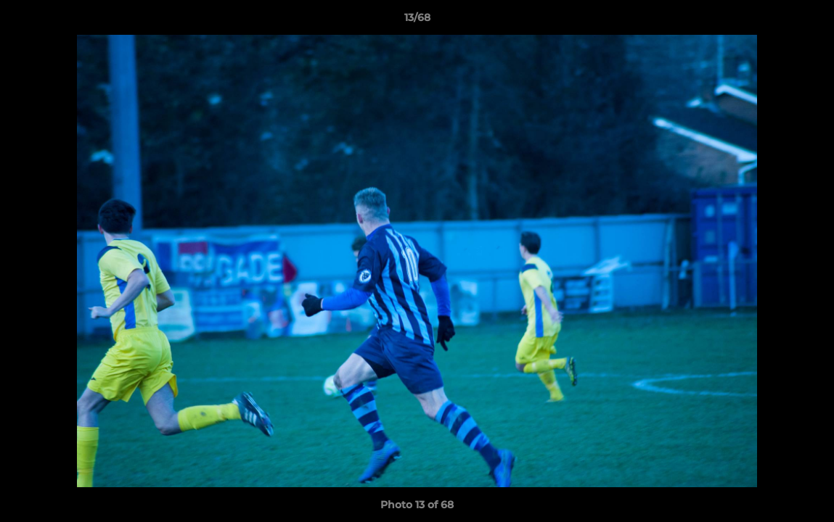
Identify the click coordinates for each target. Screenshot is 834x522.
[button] (808, 21)
